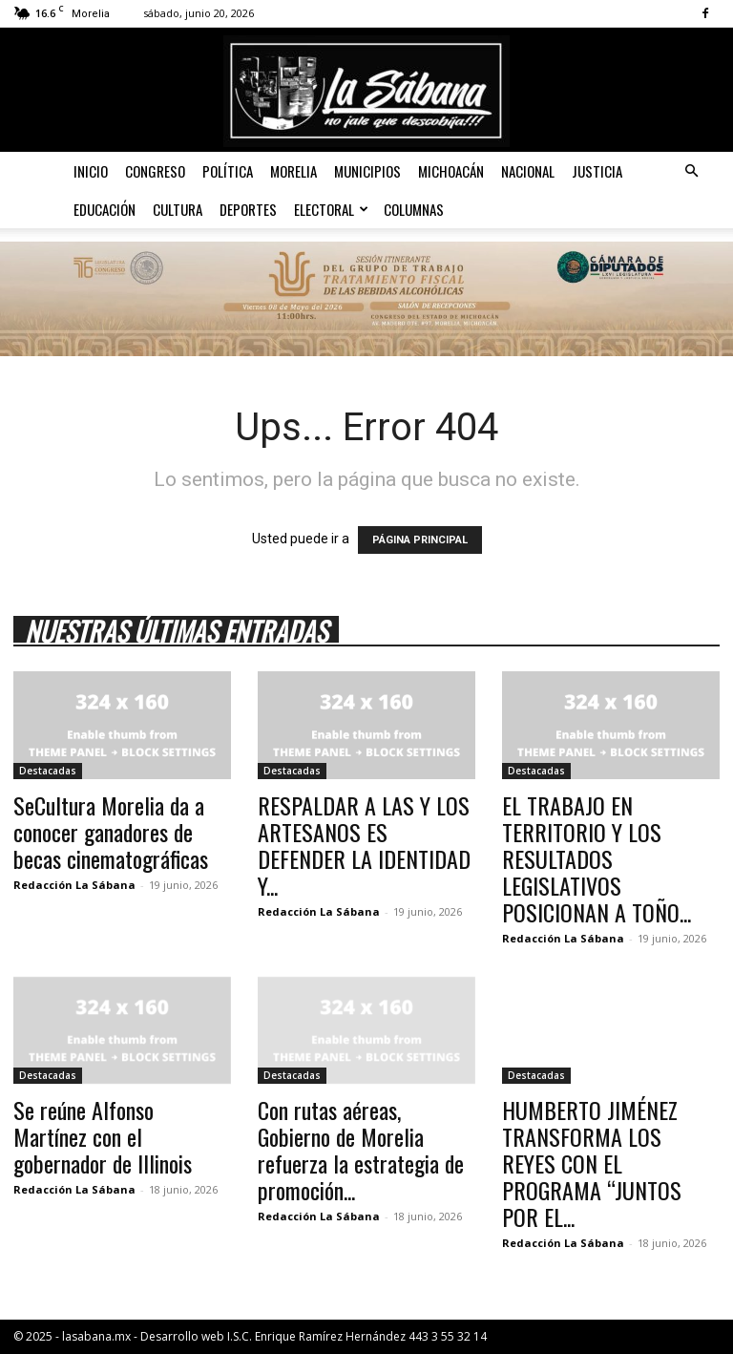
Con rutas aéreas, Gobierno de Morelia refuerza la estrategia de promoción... (361, 1149)
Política (227, 170)
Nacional (528, 170)
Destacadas (47, 770)
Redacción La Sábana (74, 885)
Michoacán (451, 170)
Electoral (331, 209)
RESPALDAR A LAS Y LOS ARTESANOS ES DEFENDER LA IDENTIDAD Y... (364, 845)
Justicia (597, 170)
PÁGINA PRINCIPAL (420, 540)
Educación (104, 209)
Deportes (248, 209)
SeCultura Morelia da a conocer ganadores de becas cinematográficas (110, 832)
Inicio (90, 170)
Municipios (367, 170)
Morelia (293, 170)
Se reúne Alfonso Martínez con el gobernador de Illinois (102, 1136)
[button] (691, 171)
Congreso (155, 170)
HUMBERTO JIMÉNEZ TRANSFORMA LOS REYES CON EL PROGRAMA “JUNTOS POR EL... (591, 1163)
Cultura (177, 209)
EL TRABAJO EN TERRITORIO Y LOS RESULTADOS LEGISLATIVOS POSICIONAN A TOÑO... (596, 858)
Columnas (414, 209)
